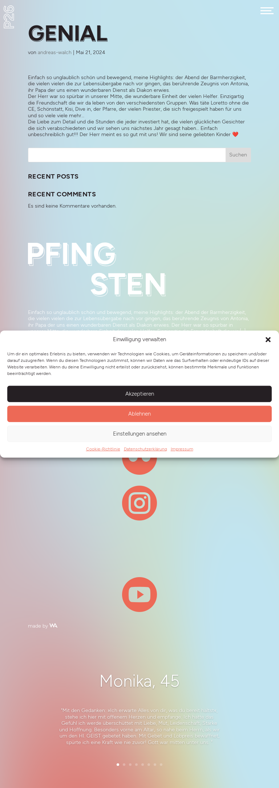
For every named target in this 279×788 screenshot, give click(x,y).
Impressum (182, 448)
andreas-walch (55, 52)
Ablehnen (139, 414)
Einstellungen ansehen (139, 433)
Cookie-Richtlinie (103, 448)
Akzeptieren (139, 394)
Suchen (238, 155)
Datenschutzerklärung (145, 448)
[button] (268, 339)
